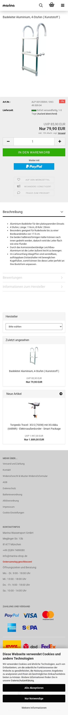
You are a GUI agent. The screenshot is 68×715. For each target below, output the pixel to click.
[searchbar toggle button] (40, 5)
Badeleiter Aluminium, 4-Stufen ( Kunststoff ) (34, 371)
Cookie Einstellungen (13, 512)
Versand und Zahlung (13, 463)
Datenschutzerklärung (22, 680)
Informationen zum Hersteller (24, 286)
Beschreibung (12, 212)
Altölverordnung (11, 500)
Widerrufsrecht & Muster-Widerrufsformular (25, 476)
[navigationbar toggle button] (62, 5)
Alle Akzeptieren (34, 687)
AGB (5, 482)
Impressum (9, 506)
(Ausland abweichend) (47, 114)
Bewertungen (12, 277)
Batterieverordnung (12, 494)
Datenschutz (9, 488)
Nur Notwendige (34, 698)
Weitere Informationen (34, 707)
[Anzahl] (34, 141)
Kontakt (7, 470)
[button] (8, 141)
